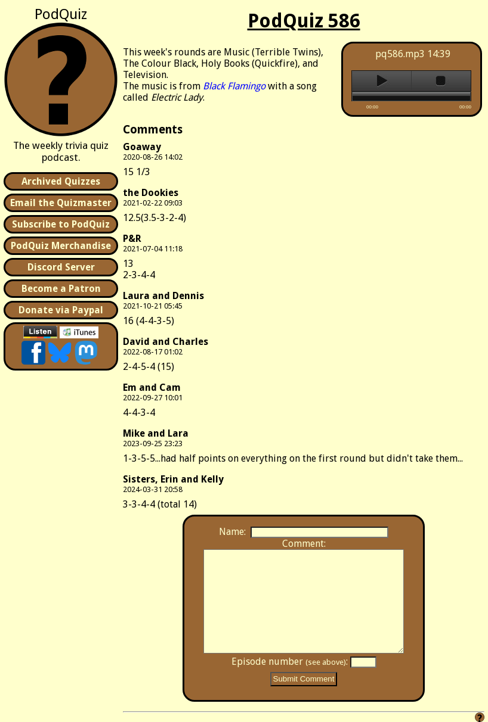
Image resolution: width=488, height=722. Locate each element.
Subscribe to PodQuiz (61, 224)
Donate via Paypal (60, 310)
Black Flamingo (234, 86)
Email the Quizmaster (61, 202)
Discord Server (61, 267)
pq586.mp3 (400, 54)
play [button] (381, 81)
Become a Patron (61, 288)
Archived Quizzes (60, 181)
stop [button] (441, 81)
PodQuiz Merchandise (61, 245)
